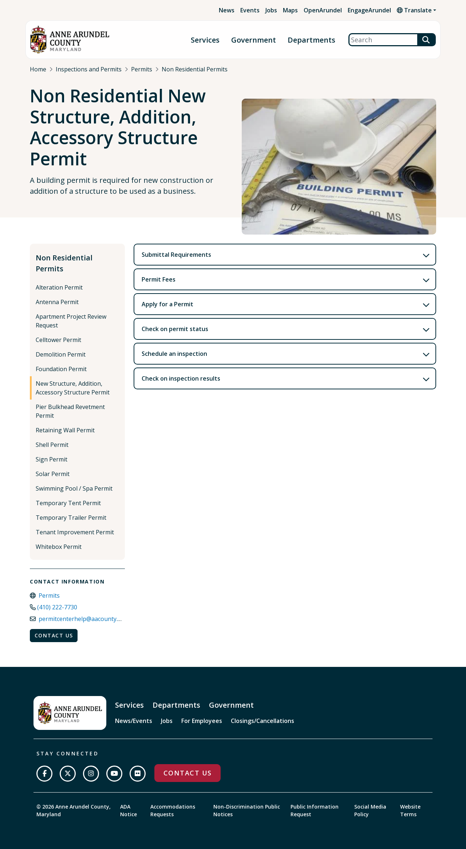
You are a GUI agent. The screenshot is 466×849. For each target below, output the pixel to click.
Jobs (271, 10)
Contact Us (54, 635)
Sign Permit (51, 459)
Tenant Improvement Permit (75, 532)
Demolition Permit (61, 354)
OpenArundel (323, 10)
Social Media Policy (370, 810)
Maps (290, 10)
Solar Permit (53, 474)
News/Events (133, 721)
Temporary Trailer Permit (71, 518)
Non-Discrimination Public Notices (246, 810)
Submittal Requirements (176, 255)
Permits (141, 69)
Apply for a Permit (167, 304)
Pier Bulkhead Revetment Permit (70, 411)
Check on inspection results (181, 378)
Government (253, 40)
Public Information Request (315, 810)
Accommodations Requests (172, 810)
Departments (311, 40)
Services (205, 40)
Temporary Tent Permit (68, 503)
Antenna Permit (57, 302)
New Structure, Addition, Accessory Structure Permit (73, 388)
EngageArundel (369, 10)
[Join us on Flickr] (138, 774)
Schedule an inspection (174, 354)
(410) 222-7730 (57, 607)
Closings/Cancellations (262, 721)
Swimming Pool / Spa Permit (74, 488)
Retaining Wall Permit (65, 430)
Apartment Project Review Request (71, 321)
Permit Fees (158, 279)
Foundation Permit (61, 369)
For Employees (201, 721)
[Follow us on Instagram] (91, 774)
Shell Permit (52, 445)
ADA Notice (128, 810)
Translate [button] (414, 10)
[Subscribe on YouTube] (114, 774)
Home (38, 69)
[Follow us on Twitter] (68, 774)
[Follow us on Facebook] (44, 774)
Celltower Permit (58, 340)
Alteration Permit (59, 287)
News (226, 10)
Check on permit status (175, 329)
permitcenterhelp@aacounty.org (83, 619)
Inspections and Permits (89, 69)
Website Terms (410, 810)
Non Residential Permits (195, 69)
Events (250, 10)
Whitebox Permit (59, 547)
